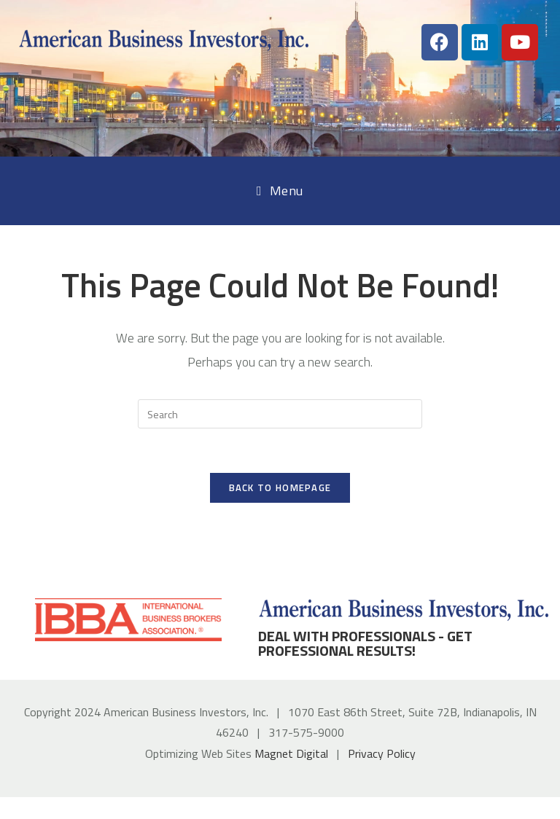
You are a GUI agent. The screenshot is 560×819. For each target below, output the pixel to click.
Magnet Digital (291, 753)
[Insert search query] (280, 413)
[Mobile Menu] (280, 191)
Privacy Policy (382, 753)
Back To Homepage (280, 487)
